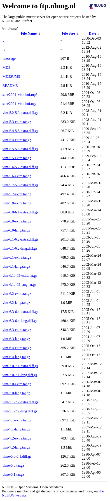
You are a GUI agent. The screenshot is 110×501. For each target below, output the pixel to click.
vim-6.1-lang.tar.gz (16, 266)
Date (92, 33)
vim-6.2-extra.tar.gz (16, 293)
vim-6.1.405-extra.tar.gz (19, 275)
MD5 (6, 67)
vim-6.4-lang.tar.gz (16, 357)
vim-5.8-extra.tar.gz (16, 203)
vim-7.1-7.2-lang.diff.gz (19, 411)
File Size (68, 33)
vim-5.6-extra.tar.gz (16, 176)
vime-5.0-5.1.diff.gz (17, 456)
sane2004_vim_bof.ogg (19, 104)
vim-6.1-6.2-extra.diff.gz (20, 239)
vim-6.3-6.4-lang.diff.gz (19, 321)
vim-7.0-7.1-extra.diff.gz (20, 366)
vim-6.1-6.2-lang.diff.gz (19, 248)
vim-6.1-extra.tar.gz (16, 257)
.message (9, 58)
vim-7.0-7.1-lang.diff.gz (19, 375)
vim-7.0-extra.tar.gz (16, 384)
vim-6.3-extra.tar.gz (16, 330)
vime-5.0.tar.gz (13, 465)
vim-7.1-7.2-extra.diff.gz (20, 402)
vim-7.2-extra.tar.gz (16, 438)
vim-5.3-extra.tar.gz (16, 122)
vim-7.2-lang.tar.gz (16, 447)
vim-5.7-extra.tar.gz (16, 194)
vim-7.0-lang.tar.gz (16, 393)
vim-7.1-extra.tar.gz (16, 420)
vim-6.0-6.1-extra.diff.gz (20, 212)
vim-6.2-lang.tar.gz (16, 303)
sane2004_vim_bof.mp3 (19, 95)
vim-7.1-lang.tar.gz (16, 429)
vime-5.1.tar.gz (13, 474)
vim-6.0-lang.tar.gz (16, 230)
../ (3, 49)
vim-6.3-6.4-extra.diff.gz (20, 312)
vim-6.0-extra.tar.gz (16, 221)
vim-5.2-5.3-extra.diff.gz (20, 113)
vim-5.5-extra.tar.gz (16, 158)
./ (3, 40)
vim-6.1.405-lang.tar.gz (19, 284)
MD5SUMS (11, 76)
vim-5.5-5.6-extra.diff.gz (20, 149)
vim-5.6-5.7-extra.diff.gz (20, 167)
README (10, 85)
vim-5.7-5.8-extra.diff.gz (20, 185)
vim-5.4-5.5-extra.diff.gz (20, 131)
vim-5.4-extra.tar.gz (16, 140)
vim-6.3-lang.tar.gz (16, 339)
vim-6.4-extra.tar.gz (16, 348)
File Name (29, 33)
